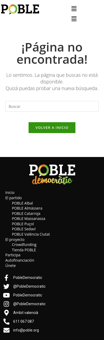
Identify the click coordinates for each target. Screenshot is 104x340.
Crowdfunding (24, 244)
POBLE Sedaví (24, 228)
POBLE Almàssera (27, 208)
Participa (12, 254)
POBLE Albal (22, 203)
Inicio (10, 192)
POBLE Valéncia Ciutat (31, 234)
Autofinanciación (19, 260)
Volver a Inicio (51, 127)
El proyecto (15, 239)
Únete (10, 265)
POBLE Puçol (23, 223)
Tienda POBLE (24, 249)
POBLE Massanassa (28, 218)
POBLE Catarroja (26, 213)
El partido (13, 197)
